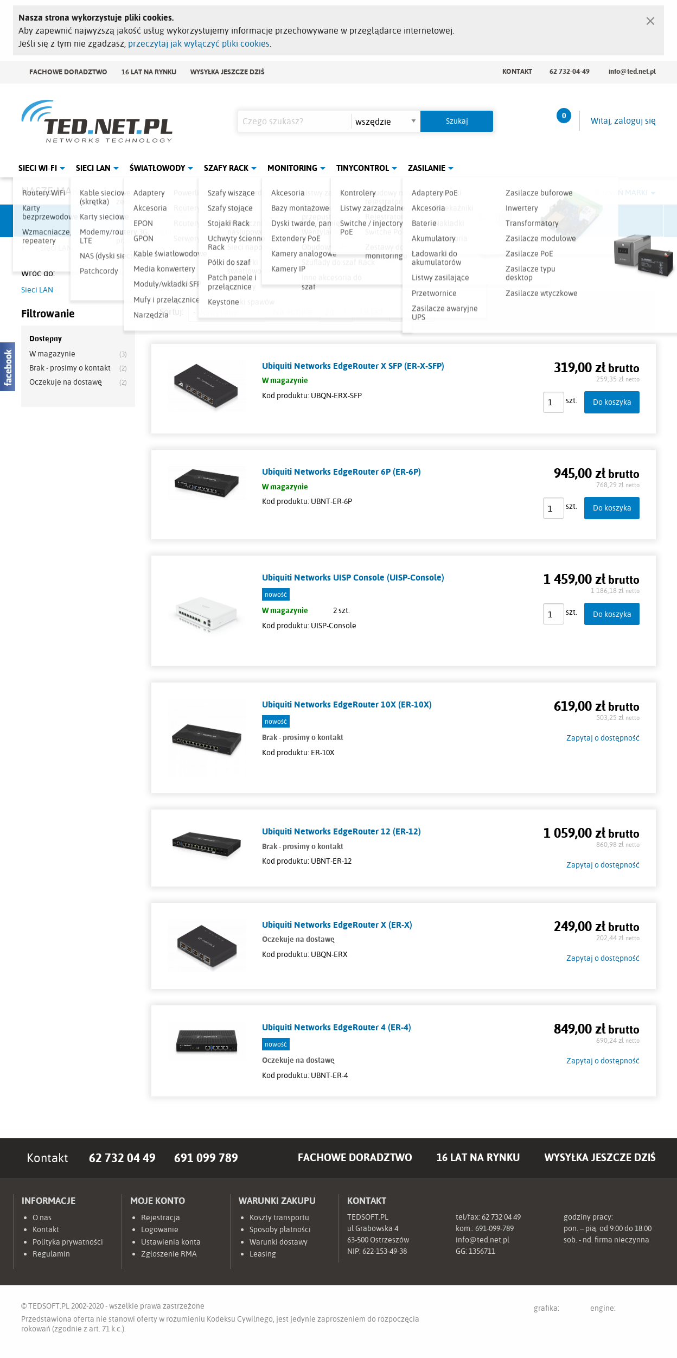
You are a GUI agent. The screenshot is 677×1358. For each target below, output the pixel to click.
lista (399, 311)
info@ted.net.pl (632, 71)
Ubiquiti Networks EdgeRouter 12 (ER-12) (341, 831)
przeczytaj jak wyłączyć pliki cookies (199, 43)
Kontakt (517, 71)
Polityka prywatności (68, 1242)
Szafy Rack (226, 168)
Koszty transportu (279, 1217)
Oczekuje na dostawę (65, 382)
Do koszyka (612, 402)
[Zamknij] (650, 18)
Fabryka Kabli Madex (217, 221)
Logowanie (159, 1229)
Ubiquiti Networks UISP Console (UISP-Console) (353, 577)
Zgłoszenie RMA (169, 1254)
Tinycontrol (362, 168)
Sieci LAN (93, 168)
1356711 (482, 1251)
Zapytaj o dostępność (603, 738)
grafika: (557, 1310)
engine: (623, 1310)
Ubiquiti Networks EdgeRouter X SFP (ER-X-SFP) (353, 365)
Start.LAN (623, 221)
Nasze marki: (55, 190)
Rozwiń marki (621, 192)
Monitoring (292, 168)
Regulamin (51, 1254)
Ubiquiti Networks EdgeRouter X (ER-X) (337, 924)
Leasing (263, 1254)
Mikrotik (135, 221)
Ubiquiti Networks (54, 221)
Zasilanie (426, 168)
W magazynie (52, 354)
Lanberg (542, 221)
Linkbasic (460, 221)
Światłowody (157, 168)
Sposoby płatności (280, 1229)
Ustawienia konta (171, 1242)
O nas (42, 1217)
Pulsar (298, 221)
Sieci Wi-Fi (37, 168)
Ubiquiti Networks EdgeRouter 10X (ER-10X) (347, 704)
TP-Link (379, 221)
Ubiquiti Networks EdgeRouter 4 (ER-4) (336, 1027)
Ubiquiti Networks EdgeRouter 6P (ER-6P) (341, 471)
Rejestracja (160, 1217)
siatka (424, 311)
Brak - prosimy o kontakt (70, 368)
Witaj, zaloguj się (623, 120)
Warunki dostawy (279, 1242)
